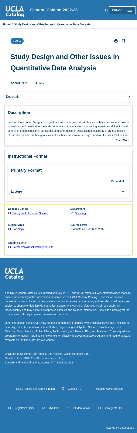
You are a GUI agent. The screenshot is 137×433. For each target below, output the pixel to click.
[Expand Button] (123, 192)
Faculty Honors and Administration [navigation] (35, 388)
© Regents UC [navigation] (113, 408)
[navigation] (14, 12)
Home (6, 24)
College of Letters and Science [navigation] (30, 213)
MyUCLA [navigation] (54, 408)
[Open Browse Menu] (122, 10)
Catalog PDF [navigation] (75, 388)
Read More (122, 141)
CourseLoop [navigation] (127, 427)
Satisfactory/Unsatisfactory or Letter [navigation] (33, 247)
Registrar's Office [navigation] (25, 408)
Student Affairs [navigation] (82, 408)
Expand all (118, 181)
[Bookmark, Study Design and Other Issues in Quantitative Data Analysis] (123, 41)
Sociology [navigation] (81, 213)
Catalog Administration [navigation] (109, 388)
